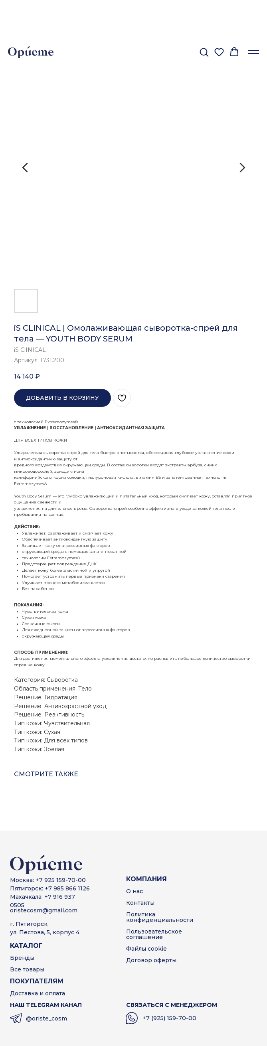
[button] (204, 52)
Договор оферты (151, 960)
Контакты (140, 902)
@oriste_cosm (46, 1018)
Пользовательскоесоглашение (154, 934)
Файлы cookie (146, 948)
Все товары (27, 969)
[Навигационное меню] (253, 52)
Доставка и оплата (37, 993)
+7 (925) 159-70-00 (169, 1018)
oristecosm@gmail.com (43, 910)
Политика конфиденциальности (159, 917)
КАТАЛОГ (26, 945)
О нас (134, 891)
